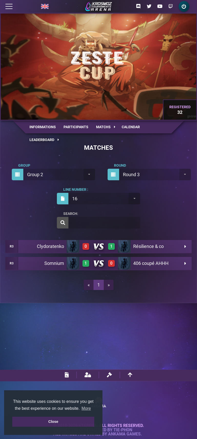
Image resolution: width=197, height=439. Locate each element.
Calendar (131, 127)
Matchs (105, 127)
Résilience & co (148, 246)
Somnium (54, 263)
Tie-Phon (122, 430)
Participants (76, 127)
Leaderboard (44, 140)
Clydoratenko (50, 246)
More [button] (86, 408)
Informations (42, 127)
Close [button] (53, 422)
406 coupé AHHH (151, 263)
